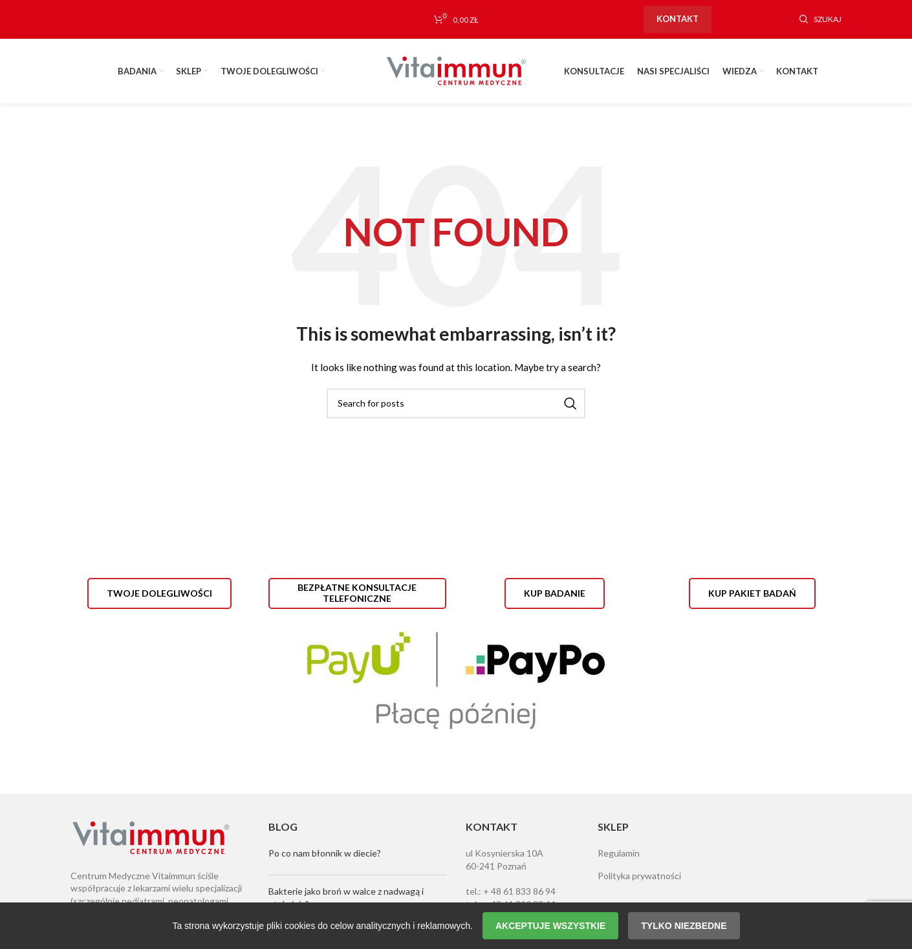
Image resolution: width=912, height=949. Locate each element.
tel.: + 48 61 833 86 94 (511, 891)
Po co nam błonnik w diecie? (324, 853)
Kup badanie (554, 593)
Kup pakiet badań (752, 593)
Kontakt (678, 19)
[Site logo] (456, 70)
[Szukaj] (820, 19)
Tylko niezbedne (683, 926)
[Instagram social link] (755, 19)
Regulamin (619, 853)
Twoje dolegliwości (159, 593)
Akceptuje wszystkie (550, 926)
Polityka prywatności (639, 875)
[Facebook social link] (735, 19)
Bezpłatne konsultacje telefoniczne (357, 593)
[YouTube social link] (776, 19)
